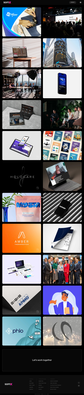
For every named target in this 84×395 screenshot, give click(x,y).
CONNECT (73, 2)
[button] (80, 2)
